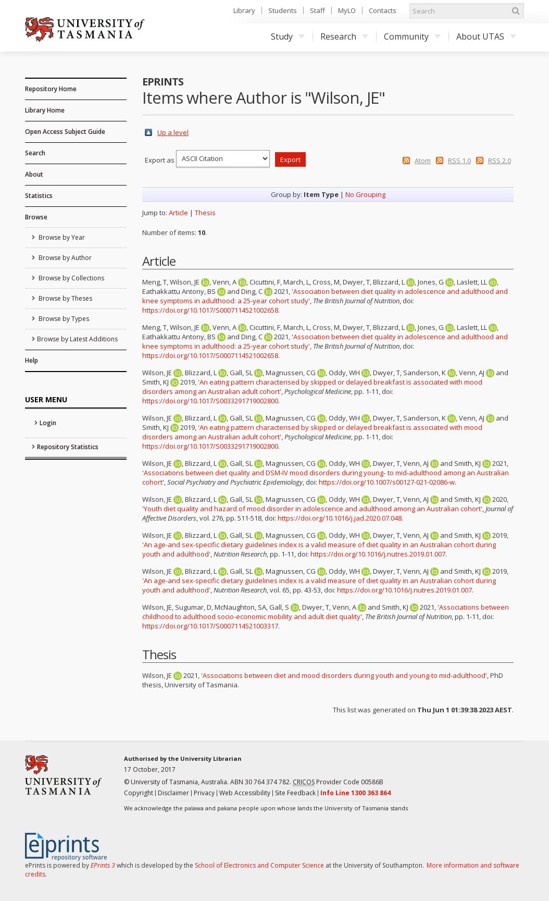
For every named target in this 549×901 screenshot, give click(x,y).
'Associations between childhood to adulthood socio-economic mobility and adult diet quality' (325, 611)
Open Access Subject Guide (65, 131)
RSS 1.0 (459, 160)
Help (31, 360)
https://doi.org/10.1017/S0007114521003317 (210, 626)
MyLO (347, 10)
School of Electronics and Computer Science (259, 865)
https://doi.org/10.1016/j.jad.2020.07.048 (340, 518)
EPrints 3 (103, 865)
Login (48, 422)
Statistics (39, 195)
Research (344, 36)
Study (288, 36)
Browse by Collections (70, 278)
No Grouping (365, 194)
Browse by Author (64, 257)
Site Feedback (295, 792)
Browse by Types (63, 318)
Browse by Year (61, 237)
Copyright (138, 792)
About (34, 174)
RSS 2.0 (499, 160)
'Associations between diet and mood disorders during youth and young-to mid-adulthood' (344, 675)
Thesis (205, 212)
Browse (36, 217)
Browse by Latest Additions (77, 339)
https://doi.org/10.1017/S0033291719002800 (210, 400)
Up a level (173, 132)
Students (282, 10)
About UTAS (486, 36)
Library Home (45, 110)
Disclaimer (173, 792)
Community (412, 36)
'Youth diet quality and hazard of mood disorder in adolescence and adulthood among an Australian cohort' (312, 508)
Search (35, 153)
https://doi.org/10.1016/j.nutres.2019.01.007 (377, 554)
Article (178, 212)
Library (244, 10)
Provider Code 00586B (338, 782)
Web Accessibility (244, 792)
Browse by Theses (64, 298)
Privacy (204, 792)
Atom (423, 160)
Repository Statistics (67, 446)
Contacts (382, 10)
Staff (317, 10)
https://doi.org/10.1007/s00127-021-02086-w (387, 482)
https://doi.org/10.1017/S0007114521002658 (210, 310)
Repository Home (51, 88)
